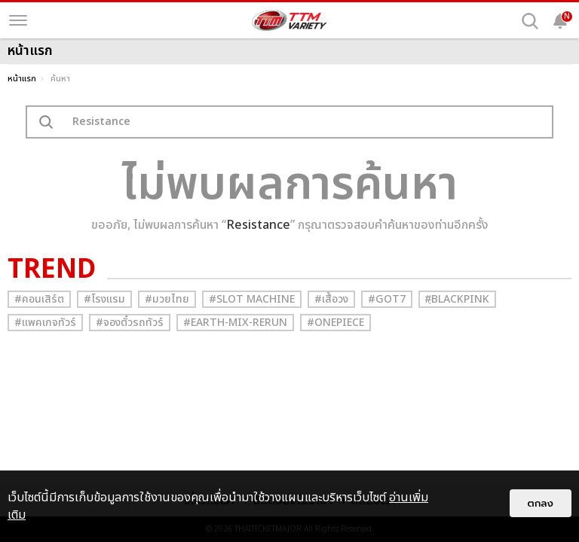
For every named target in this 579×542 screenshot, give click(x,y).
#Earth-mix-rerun (235, 322)
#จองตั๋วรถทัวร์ (130, 322)
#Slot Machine (252, 299)
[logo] (289, 20)
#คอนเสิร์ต (39, 299)
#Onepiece (335, 322)
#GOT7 (387, 299)
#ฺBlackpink (457, 299)
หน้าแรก (22, 78)
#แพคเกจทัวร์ (45, 322)
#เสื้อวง (331, 299)
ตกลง (540, 503)
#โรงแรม (104, 299)
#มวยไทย (167, 299)
